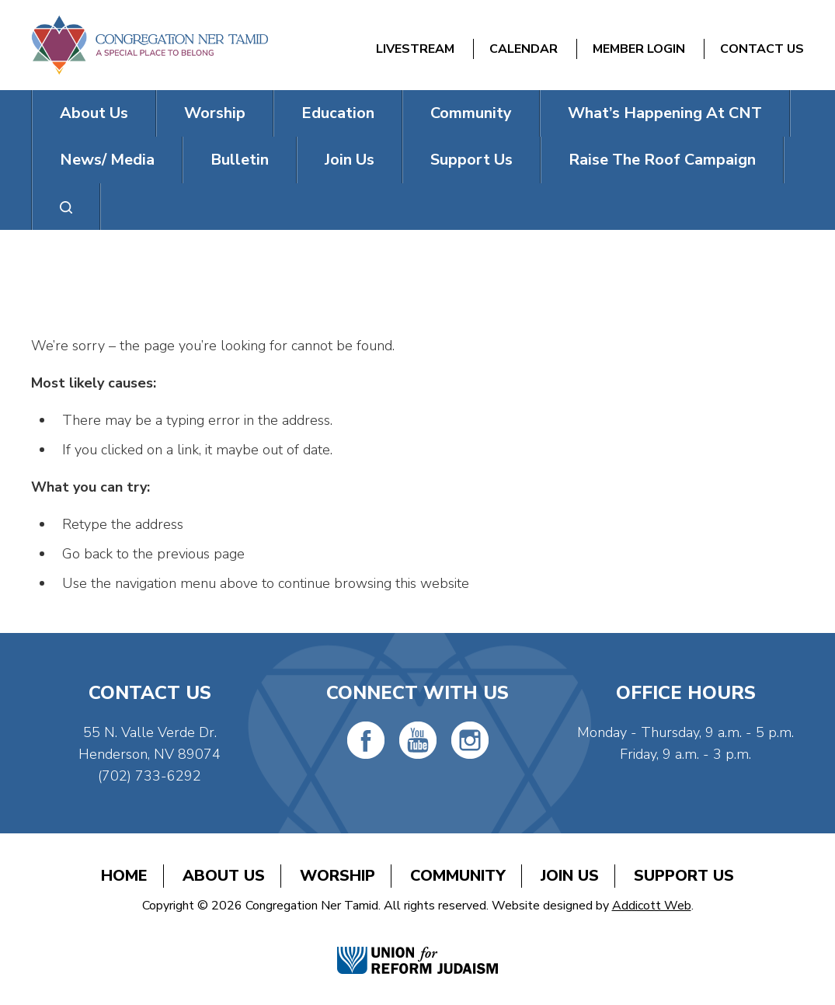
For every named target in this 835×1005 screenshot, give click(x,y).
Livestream (415, 48)
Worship (214, 113)
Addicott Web (651, 905)
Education (337, 113)
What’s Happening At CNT (665, 113)
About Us (94, 113)
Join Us (349, 159)
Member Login (639, 48)
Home (124, 875)
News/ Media (107, 159)
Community (471, 113)
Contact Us (762, 48)
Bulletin (239, 159)
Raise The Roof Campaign (662, 159)
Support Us (471, 159)
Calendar (523, 48)
